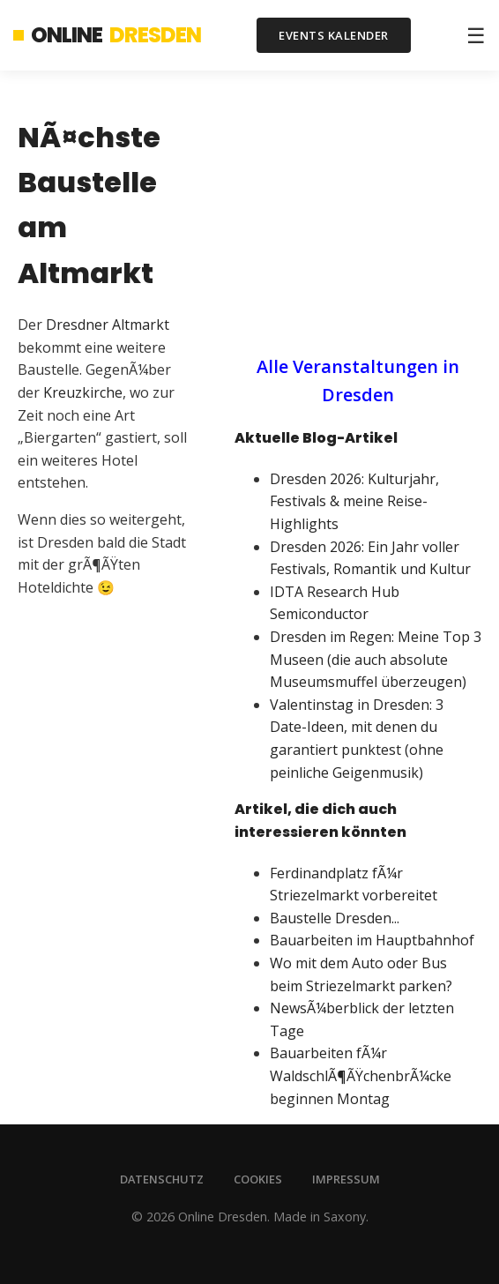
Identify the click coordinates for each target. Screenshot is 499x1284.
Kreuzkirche (83, 392)
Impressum (346, 1179)
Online (107, 35)
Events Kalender (334, 35)
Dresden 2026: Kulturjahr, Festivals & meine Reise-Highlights (354, 501)
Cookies (258, 1179)
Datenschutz (162, 1179)
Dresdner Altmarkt (107, 324)
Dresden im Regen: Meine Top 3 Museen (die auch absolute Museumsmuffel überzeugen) (375, 659)
